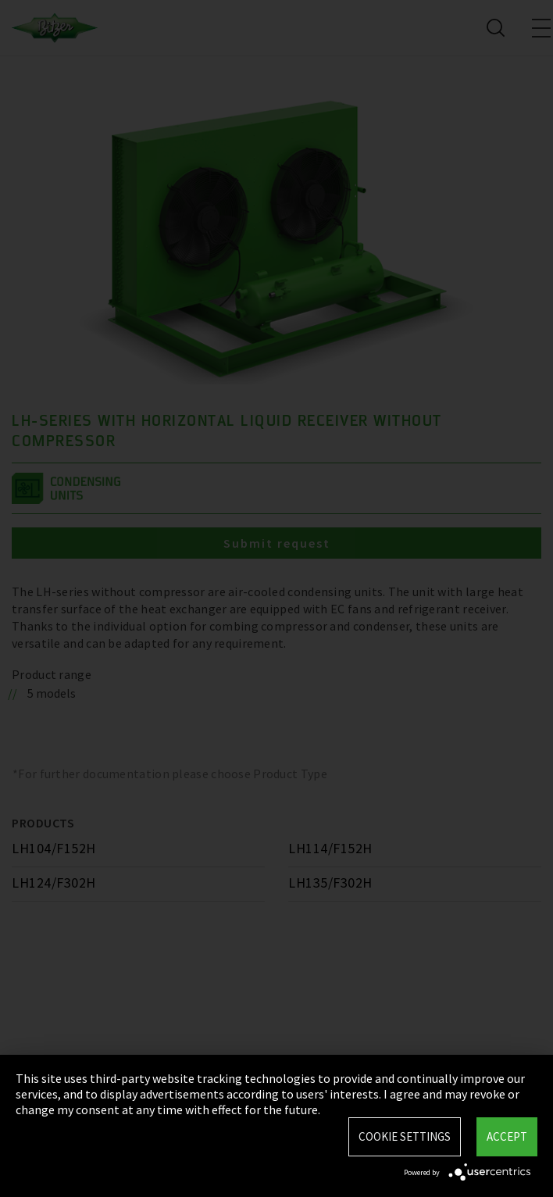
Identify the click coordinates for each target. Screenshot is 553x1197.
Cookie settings (405, 1136)
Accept (507, 1136)
